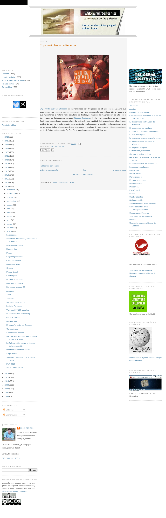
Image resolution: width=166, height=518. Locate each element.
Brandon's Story (13, 264)
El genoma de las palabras (140, 128)
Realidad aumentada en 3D (17, 350)
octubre (10, 197)
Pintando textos (136, 183)
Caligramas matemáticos (139, 112)
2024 (7, 144)
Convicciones (12, 329)
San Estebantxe (136, 197)
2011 (7, 377)
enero (9, 231)
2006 (7, 396)
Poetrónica (133, 187)
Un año (132, 219)
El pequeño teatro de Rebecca (19, 325)
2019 (7, 163)
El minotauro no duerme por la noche (145, 138)
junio (9, 212)
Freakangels (11, 276)
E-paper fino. (11, 249)
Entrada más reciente (49, 170)
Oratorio (9, 268)
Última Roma (11, 321)
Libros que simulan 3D (15, 287)
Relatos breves (8, 84)
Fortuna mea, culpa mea (139, 151)
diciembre (11, 190)
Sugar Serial (11, 353)
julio (9, 209)
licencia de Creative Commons (15, 491)
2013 (7, 186)
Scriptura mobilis (136, 200)
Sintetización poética (15, 333)
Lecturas (5, 74)
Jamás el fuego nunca (15, 302)
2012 (7, 373)
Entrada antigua (119, 170)
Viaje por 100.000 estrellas (17, 310)
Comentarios (10, 415)
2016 (7, 175)
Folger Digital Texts (14, 257)
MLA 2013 (10, 364)
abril (9, 220)
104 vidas (133, 105)
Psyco (132, 193)
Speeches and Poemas (139, 213)
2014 (7, 182)
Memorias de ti (135, 177)
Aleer (8, 295)
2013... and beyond (14, 368)
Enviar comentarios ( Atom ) (63, 182)
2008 (7, 389)
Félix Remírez (27, 428)
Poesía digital (12, 272)
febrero (10, 228)
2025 (7, 141)
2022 (7, 152)
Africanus (10, 291)
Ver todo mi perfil (11, 458)
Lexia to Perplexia (13, 306)
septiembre (12, 201)
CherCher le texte (13, 260)
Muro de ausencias (14, 279)
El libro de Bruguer (137, 135)
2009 (7, 385)
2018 (7, 167)
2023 (7, 148)
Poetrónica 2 (134, 190)
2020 (7, 160)
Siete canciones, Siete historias (142, 203)
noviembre (11, 193)
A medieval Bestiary (14, 245)
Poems (9, 253)
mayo (9, 216)
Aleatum (132, 109)
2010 (7, 381)
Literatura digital (9, 77)
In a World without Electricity (18, 314)
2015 (7, 179)
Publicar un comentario (49, 166)
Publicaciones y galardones (13, 80)
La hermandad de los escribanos (143, 163)
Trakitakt (10, 298)
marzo (10, 224)
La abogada (11, 235)
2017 (7, 171)
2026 (7, 137)
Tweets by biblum (9, 125)
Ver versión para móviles (83, 174)
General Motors (13, 317)
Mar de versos (135, 173)
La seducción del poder (139, 167)
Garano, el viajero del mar (140, 154)
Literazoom (134, 170)
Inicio (85, 170)
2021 (7, 156)
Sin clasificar (7, 87)
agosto (10, 205)
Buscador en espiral (14, 283)
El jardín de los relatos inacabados (144, 131)
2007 (7, 392)
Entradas (8, 410)
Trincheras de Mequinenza (140, 216)
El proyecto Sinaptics (138, 147)
